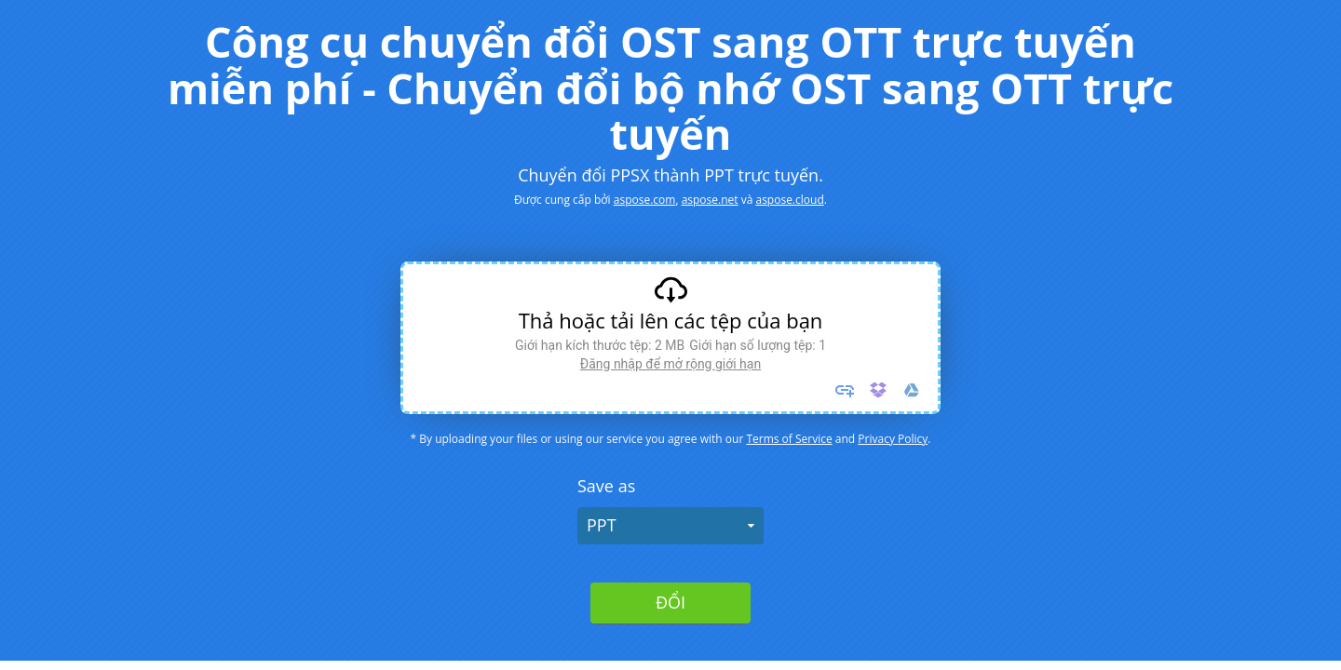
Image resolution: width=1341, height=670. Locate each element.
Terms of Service (789, 439)
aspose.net (710, 200)
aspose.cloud (789, 200)
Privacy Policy (893, 439)
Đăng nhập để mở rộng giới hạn (670, 363)
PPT (601, 525)
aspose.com (645, 200)
